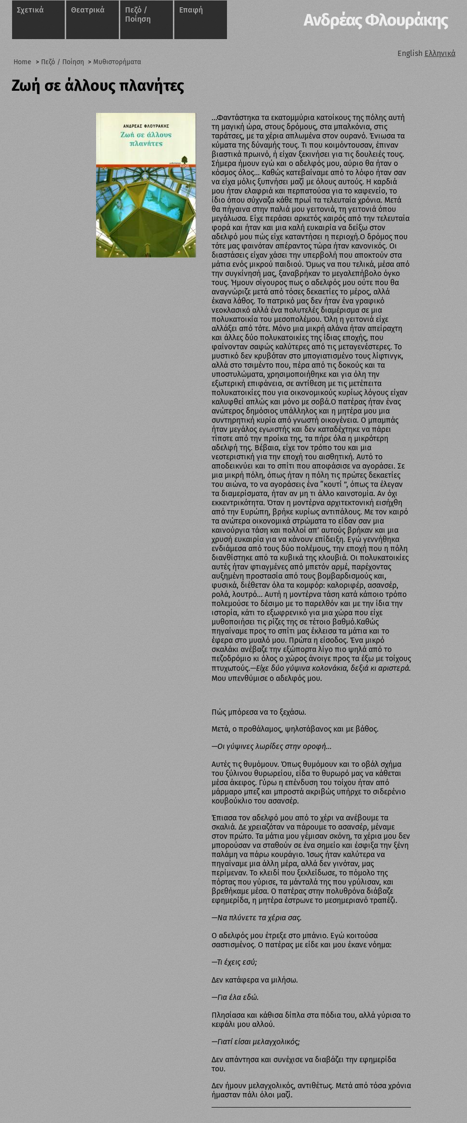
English (410, 53)
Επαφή (191, 9)
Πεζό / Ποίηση (138, 14)
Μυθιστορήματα (117, 62)
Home (22, 62)
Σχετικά (30, 9)
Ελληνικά (440, 53)
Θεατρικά (88, 9)
